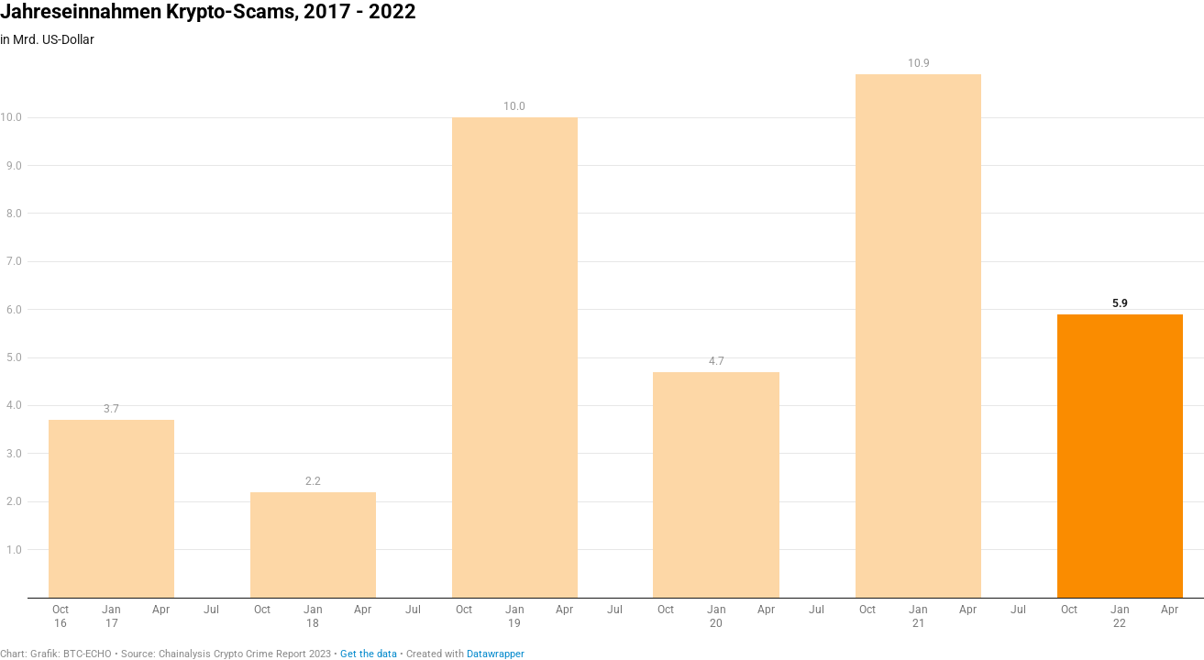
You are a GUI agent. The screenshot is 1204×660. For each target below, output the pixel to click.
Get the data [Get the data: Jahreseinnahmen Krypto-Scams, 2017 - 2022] (368, 654)
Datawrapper (496, 654)
